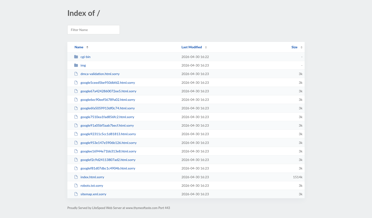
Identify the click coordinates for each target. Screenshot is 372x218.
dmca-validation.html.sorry (97, 74)
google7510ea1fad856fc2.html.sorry (104, 117)
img (80, 65)
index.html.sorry (89, 177)
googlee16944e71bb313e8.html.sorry (105, 151)
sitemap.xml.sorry (90, 194)
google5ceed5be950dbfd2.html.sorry (104, 82)
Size (295, 47)
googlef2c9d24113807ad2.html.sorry (104, 160)
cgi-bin (82, 57)
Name (78, 47)
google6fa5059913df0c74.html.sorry (104, 108)
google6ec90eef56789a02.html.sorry (104, 100)
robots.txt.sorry (88, 185)
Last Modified (191, 47)
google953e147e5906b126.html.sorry (105, 143)
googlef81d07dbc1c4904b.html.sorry (104, 168)
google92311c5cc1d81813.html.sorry (105, 134)
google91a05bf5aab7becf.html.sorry (104, 125)
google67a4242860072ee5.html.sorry (105, 91)
